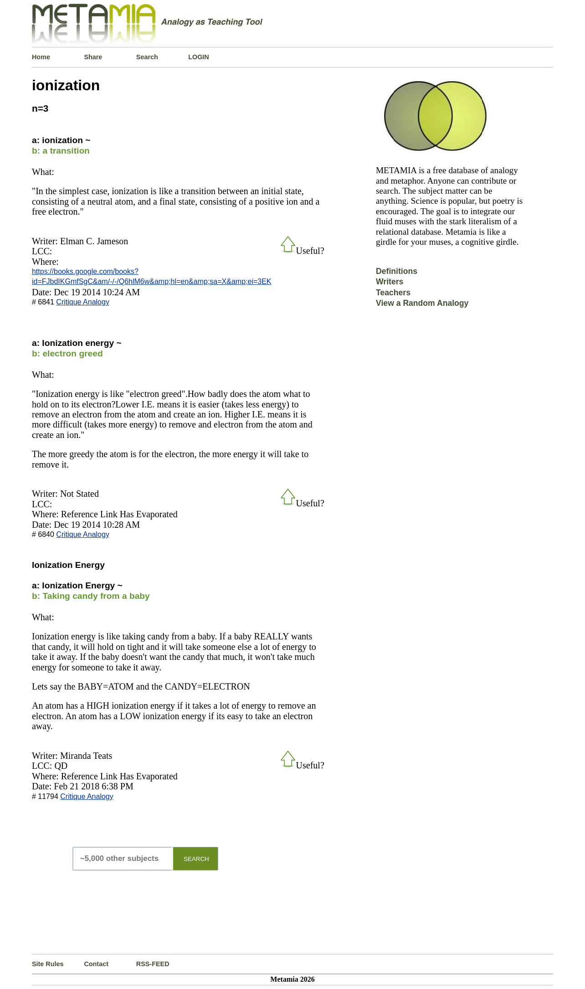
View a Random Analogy (422, 303)
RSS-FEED (152, 964)
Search (147, 57)
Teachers (393, 292)
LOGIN (198, 57)
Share (93, 57)
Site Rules (48, 964)
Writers (389, 281)
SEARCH (196, 858)
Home (41, 57)
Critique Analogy (82, 302)
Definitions (396, 271)
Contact (96, 964)
